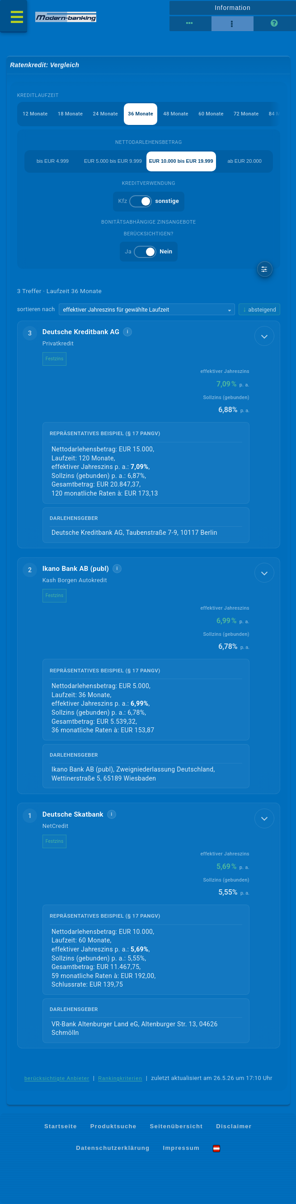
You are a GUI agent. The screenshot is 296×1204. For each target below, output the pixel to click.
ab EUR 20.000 (245, 161)
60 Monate (210, 114)
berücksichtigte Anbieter (56, 1078)
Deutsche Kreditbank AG (81, 332)
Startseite (60, 1126)
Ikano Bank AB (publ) (75, 569)
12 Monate (35, 114)
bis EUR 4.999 (53, 161)
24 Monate (105, 114)
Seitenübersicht (176, 1126)
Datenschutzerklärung (113, 1147)
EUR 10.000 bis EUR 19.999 (181, 161)
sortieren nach (36, 309)
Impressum (181, 1147)
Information (232, 7)
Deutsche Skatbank (72, 814)
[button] (149, 434)
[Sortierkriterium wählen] (147, 309)
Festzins (55, 358)
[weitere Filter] (265, 269)
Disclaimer (234, 1126)
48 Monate (175, 114)
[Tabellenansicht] (190, 24)
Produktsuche (113, 1126)
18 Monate (70, 114)
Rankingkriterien (120, 1078)
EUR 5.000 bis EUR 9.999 (113, 161)
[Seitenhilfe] (275, 24)
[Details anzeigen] (264, 336)
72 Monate (246, 114)
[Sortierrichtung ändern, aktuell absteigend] (259, 309)
